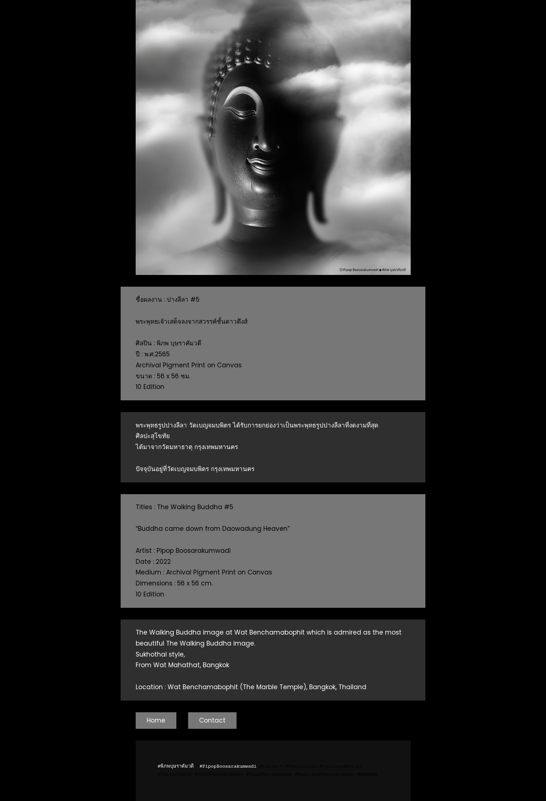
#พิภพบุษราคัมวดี (176, 766)
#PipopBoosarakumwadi (228, 766)
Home (156, 720)
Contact (212, 720)
